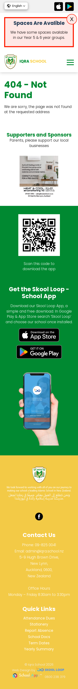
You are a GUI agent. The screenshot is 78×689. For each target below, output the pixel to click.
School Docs (39, 636)
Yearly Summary (39, 649)
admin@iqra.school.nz (45, 551)
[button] (16, 6)
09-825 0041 (45, 544)
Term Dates (39, 643)
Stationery (39, 624)
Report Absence (39, 630)
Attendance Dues (39, 618)
